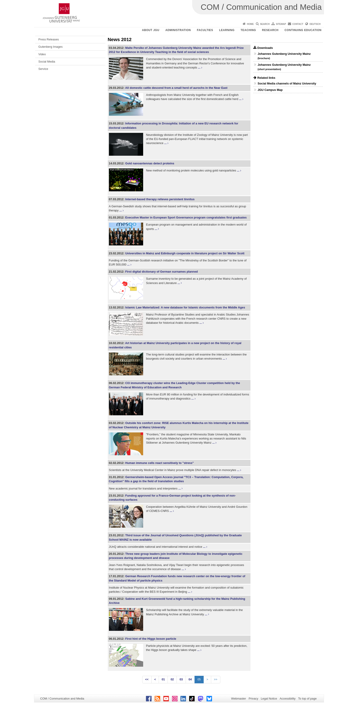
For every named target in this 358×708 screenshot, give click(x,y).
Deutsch (315, 24)
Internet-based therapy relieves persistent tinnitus (160, 199)
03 (181, 679)
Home (250, 24)
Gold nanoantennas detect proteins (149, 163)
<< (147, 679)
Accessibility (288, 698)
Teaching (248, 30)
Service (43, 69)
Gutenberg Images (50, 46)
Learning (226, 30)
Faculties (205, 30)
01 (163, 679)
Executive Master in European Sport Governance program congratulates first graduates (186, 217)
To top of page (307, 698)
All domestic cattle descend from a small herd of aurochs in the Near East (176, 87)
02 (172, 679)
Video (42, 54)
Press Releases (48, 39)
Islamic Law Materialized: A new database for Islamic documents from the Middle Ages (185, 307)
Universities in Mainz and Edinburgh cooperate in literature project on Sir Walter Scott (184, 253)
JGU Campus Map (270, 90)
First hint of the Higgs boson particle (150, 638)
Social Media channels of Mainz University (287, 83)
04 (190, 679)
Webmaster (238, 698)
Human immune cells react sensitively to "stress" (159, 463)
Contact (297, 24)
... (199, 67)
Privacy (253, 698)
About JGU (150, 30)
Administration (178, 30)
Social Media (46, 61)
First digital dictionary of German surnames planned (161, 271)
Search (265, 24)
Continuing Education (302, 30)
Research (270, 30)
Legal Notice (269, 698)
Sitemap (281, 24)
